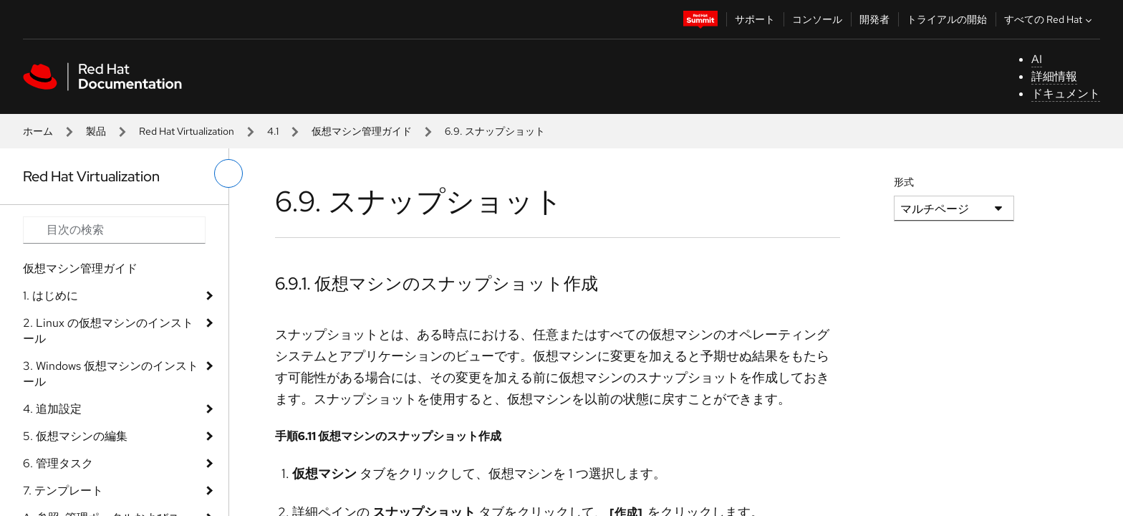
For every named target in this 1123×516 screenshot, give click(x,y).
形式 (904, 182)
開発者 (874, 19)
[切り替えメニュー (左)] (228, 173)
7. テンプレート (63, 490)
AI (1036, 59)
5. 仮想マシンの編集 (75, 436)
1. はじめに (50, 295)
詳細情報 (1054, 76)
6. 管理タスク (58, 463)
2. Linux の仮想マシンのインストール (108, 330)
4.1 (273, 131)
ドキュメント (1065, 93)
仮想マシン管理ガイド (362, 131)
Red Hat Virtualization (186, 131)
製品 (96, 131)
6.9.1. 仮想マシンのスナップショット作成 (436, 283)
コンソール (817, 19)
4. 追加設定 (52, 408)
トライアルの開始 (947, 19)
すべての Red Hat (1049, 19)
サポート (755, 19)
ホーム (38, 131)
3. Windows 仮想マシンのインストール (110, 373)
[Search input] (114, 230)
